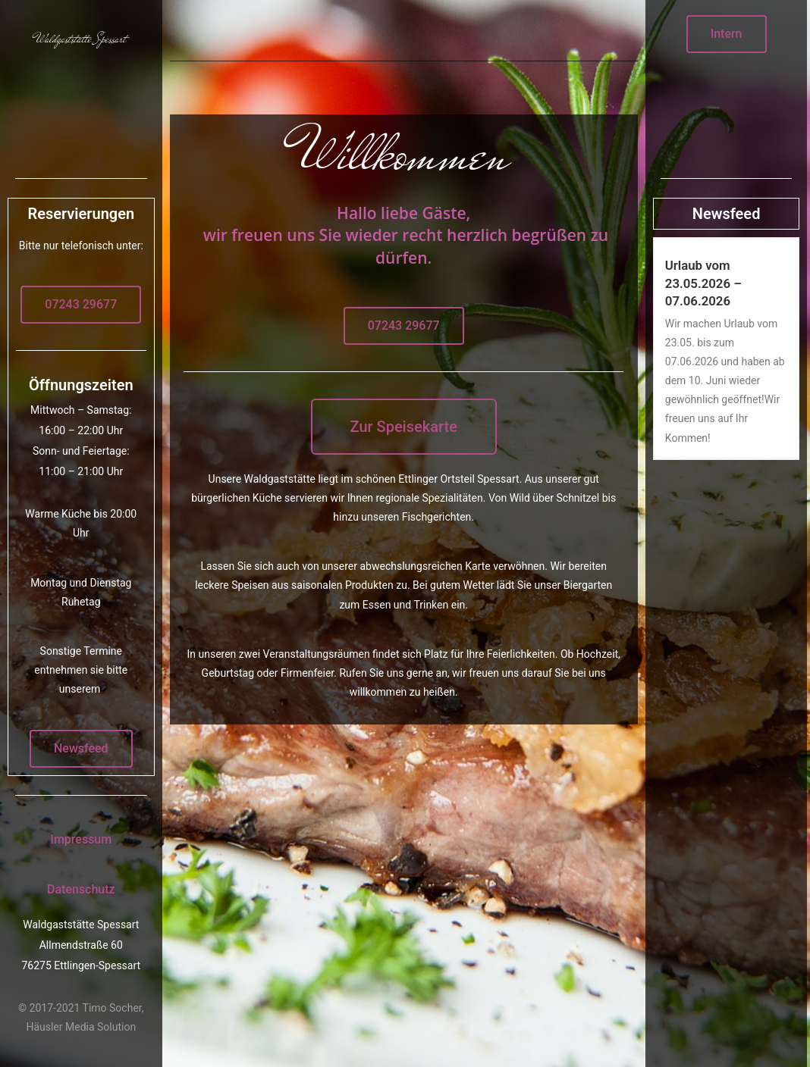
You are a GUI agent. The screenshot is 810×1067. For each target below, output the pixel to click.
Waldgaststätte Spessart (81, 39)
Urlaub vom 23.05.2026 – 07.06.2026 (703, 283)
